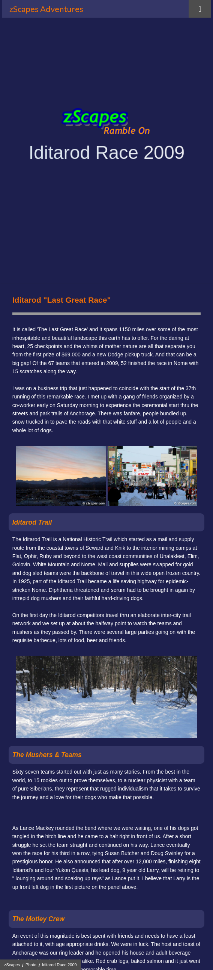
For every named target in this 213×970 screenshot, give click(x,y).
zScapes (12, 964)
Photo (31, 964)
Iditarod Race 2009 (59, 964)
